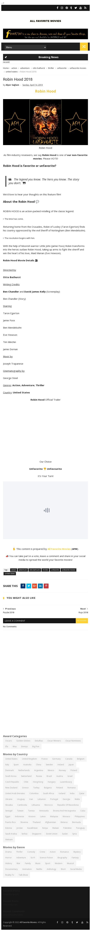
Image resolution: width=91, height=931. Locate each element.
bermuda (76, 822)
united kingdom (29, 758)
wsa (15, 746)
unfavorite (62, 68)
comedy (31, 851)
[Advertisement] (45, 707)
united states (12, 71)
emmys (24, 746)
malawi (55, 828)
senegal (8, 810)
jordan (20, 828)
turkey (36, 787)
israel (70, 776)
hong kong (38, 782)
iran (31, 799)
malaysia (54, 816)
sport (47, 863)
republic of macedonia (68, 805)
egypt (7, 816)
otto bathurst (39, 68)
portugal (54, 799)
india (72, 793)
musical (70, 863)
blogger (81, 621)
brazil (49, 776)
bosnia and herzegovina (64, 810)
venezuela (44, 810)
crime (42, 851)
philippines (80, 816)
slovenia (24, 822)
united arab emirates (15, 793)
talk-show (23, 875)
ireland (61, 764)
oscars (8, 740)
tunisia (31, 810)
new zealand (11, 787)
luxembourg (66, 782)
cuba (82, 810)
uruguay (21, 799)
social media (76, 869)
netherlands (24, 770)
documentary (11, 869)
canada (68, 758)
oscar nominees (73, 740)
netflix (39, 869)
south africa (48, 793)
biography (62, 857)
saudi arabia (11, 833)
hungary (51, 782)
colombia (33, 793)
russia (39, 776)
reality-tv (9, 875)
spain (16, 764)
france (44, 758)
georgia (66, 799)
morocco (49, 805)
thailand (37, 822)
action (14, 68)
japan (71, 764)
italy (7, 764)
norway (62, 770)
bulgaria (48, 787)
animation (27, 869)
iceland (62, 793)
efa (6, 746)
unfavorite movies (78, 68)
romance (64, 851)
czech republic (12, 782)
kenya (45, 828)
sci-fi (33, 857)
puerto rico (10, 822)
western (58, 863)
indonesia (19, 816)
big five (35, 746)
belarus (64, 822)
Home (6, 68)
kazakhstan (32, 828)
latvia (43, 816)
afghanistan (50, 822)
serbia (24, 833)
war (18, 863)
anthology (51, 869)
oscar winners (54, 740)
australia (27, 764)
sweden (49, 764)
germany (56, 758)
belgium (80, 758)
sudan (65, 833)
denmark (9, 770)
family (28, 863)
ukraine (8, 799)
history (8, 863)
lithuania (36, 805)
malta (77, 799)
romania (72, 787)
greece (25, 787)
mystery (77, 851)
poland (74, 770)
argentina (38, 770)
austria (59, 776)
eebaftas (39, 740)
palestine (67, 828)
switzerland (26, 776)
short (63, 869)
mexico (51, 770)
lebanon (42, 799)
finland (59, 787)
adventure (25, 68)
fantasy (75, 857)
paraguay (80, 828)
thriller (51, 68)
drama (8, 851)
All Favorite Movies (59, 548)
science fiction (46, 857)
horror (8, 857)
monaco (66, 816)
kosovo (32, 816)
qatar (81, 793)
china (38, 764)
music (38, 863)
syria (74, 833)
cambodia (22, 805)
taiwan (20, 810)
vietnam (9, 839)
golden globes (23, 740)
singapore (36, 833)
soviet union (51, 833)
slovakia (9, 805)
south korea (10, 776)
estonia (8, 828)
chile (26, 782)
